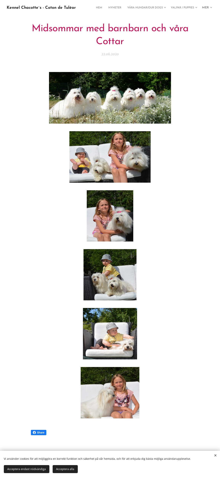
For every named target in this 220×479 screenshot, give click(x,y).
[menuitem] (122, 8)
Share (38, 432)
